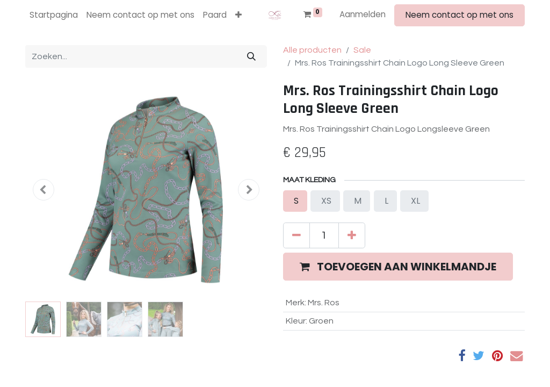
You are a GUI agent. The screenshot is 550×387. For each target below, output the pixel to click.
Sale (362, 50)
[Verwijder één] (296, 235)
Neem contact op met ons (459, 14)
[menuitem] (53, 15)
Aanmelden (362, 14)
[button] (238, 15)
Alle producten (312, 50)
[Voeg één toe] (351, 235)
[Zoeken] (251, 56)
